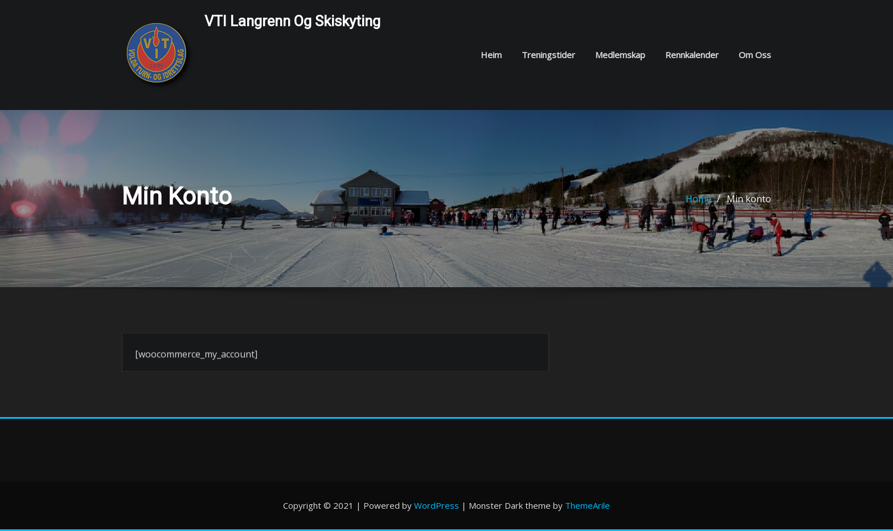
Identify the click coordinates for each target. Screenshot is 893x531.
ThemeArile (587, 505)
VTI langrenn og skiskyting (292, 21)
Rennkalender (692, 54)
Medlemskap (620, 54)
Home (698, 200)
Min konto (749, 200)
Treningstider (548, 54)
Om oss (755, 54)
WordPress (436, 505)
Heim (491, 54)
